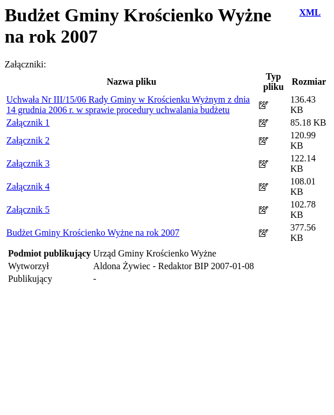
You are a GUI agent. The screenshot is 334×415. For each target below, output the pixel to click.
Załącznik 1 (28, 122)
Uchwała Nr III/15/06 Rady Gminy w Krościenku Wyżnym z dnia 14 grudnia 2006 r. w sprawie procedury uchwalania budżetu (128, 105)
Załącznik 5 (28, 209)
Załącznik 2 (28, 140)
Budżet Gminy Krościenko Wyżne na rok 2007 (92, 232)
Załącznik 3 (28, 163)
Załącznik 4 (28, 186)
